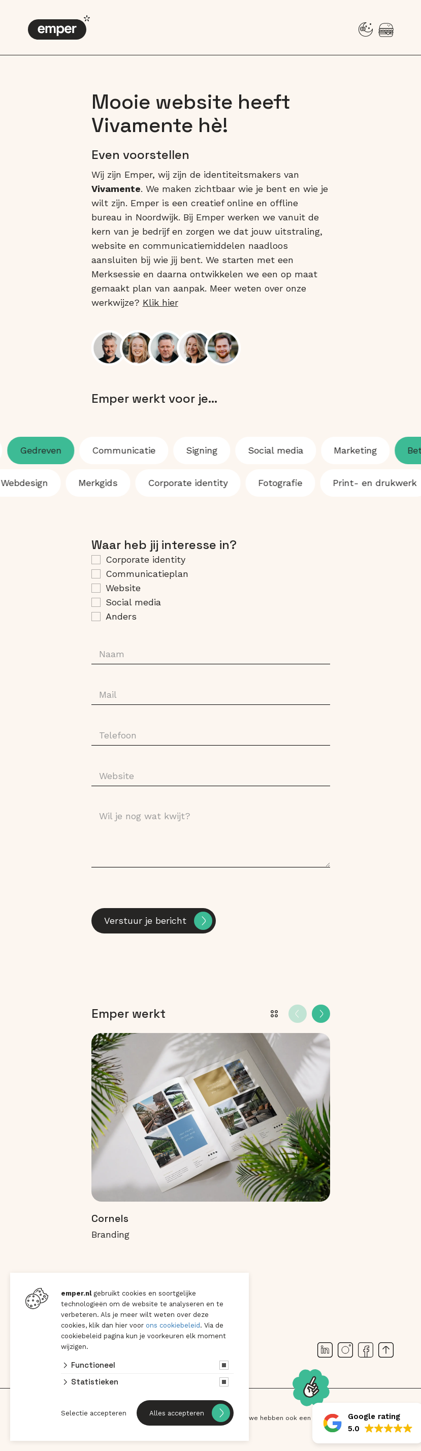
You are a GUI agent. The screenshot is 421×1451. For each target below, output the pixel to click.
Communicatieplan (147, 573)
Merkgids (88, 482)
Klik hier (160, 302)
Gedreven (50, 450)
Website (123, 588)
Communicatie (133, 450)
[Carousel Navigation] (309, 1014)
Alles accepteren (176, 1413)
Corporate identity (145, 559)
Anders (121, 616)
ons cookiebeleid (173, 1325)
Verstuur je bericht (145, 920)
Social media (284, 450)
